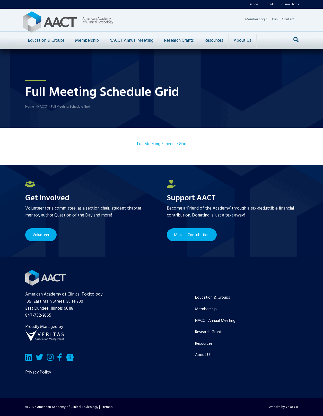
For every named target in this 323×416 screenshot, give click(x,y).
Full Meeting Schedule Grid (161, 144)
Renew (254, 4)
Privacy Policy (38, 372)
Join (275, 19)
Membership (87, 40)
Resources (213, 40)
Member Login (256, 19)
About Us (242, 40)
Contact (288, 19)
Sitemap (107, 407)
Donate (270, 4)
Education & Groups (46, 40)
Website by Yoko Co (283, 407)
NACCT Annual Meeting (131, 40)
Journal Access (291, 4)
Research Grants (179, 40)
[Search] (296, 39)
